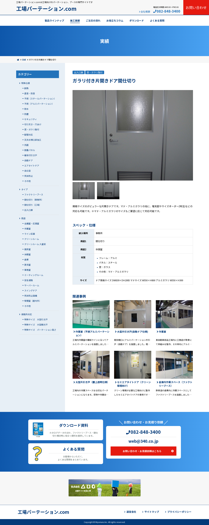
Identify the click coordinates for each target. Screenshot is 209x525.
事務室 (27, 269)
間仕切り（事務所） (33, 199)
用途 (23, 218)
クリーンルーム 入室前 (35, 244)
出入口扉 (28, 209)
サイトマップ (151, 511)
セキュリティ (30, 119)
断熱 (26, 88)
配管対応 (28, 134)
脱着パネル (29, 150)
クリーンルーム (31, 238)
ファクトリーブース (33, 194)
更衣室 (27, 264)
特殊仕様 (25, 83)
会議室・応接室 (31, 223)
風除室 (27, 249)
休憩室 (27, 254)
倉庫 (26, 259)
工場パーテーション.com (46, 8)
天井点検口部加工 (32, 139)
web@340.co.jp (143, 441)
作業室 (27, 228)
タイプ (24, 189)
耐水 (26, 108)
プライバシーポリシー (179, 511)
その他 (27, 181)
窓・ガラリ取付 (31, 129)
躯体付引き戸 (30, 155)
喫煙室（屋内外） (32, 300)
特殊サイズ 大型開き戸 (36, 324)
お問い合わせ (196, 7)
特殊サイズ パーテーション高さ (40, 329)
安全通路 (28, 280)
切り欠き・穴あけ (32, 124)
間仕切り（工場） (32, 204)
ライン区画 (29, 233)
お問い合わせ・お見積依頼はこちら (142, 451)
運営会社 (131, 511)
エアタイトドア (31, 165)
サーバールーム (31, 285)
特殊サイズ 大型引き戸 (36, 319)
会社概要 (145, 11)
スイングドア (30, 290)
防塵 (26, 114)
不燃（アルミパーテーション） (39, 103)
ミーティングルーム (33, 275)
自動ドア (28, 160)
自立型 (27, 170)
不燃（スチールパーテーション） (40, 98)
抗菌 (26, 144)
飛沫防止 (28, 175)
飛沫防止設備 (30, 295)
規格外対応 (26, 314)
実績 (24, 59)
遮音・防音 (29, 93)
